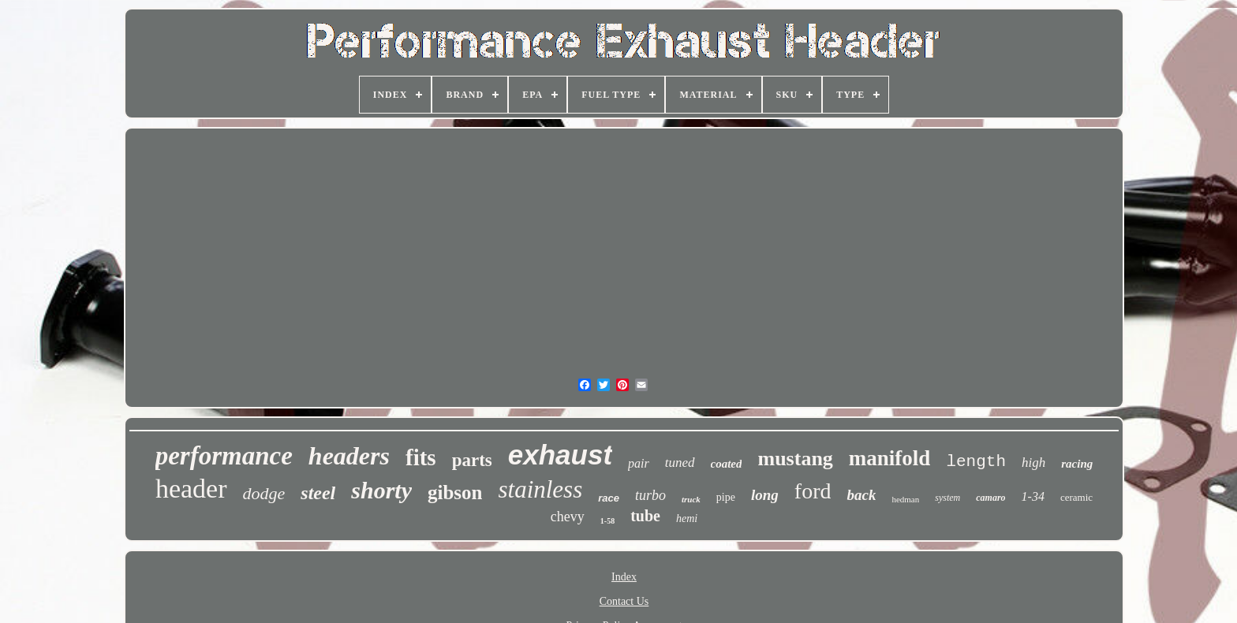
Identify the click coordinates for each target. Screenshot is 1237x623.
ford (813, 491)
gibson (455, 492)
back (861, 495)
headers (349, 456)
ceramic (1076, 497)
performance (224, 456)
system (947, 497)
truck (691, 499)
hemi (686, 518)
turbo (650, 495)
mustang (794, 458)
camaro (990, 497)
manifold (890, 458)
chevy (568, 516)
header (191, 488)
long (765, 495)
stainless (540, 489)
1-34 (1033, 496)
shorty (381, 490)
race (608, 498)
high (1033, 462)
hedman (905, 499)
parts (472, 460)
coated (726, 463)
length (976, 462)
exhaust (560, 454)
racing (1077, 463)
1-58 (607, 521)
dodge (264, 493)
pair (638, 463)
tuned (680, 462)
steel (318, 493)
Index (624, 577)
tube (645, 515)
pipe (725, 497)
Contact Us (624, 601)
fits (420, 457)
